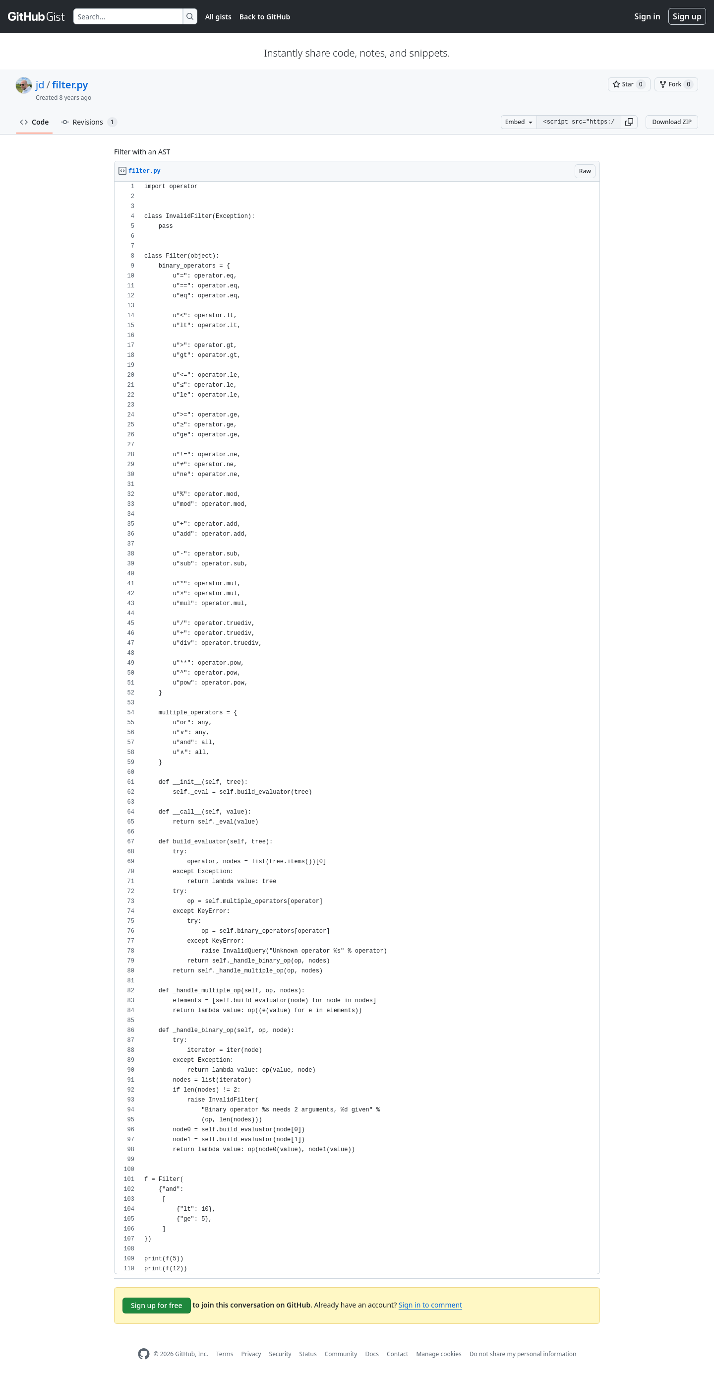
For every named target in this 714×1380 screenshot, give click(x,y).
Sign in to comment (430, 1305)
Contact (397, 1354)
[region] (357, 728)
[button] (629, 122)
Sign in (647, 16)
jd (40, 84)
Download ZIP (672, 122)
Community (341, 1354)
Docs (372, 1354)
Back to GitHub (264, 16)
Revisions (89, 122)
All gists (218, 16)
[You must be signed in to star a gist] (629, 84)
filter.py (70, 84)
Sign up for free (156, 1305)
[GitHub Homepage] (144, 1354)
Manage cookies (438, 1354)
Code (34, 122)
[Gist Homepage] (36, 16)
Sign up (687, 16)
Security (280, 1354)
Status (308, 1354)
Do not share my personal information (523, 1354)
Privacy (251, 1354)
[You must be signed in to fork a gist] (676, 84)
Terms (225, 1354)
